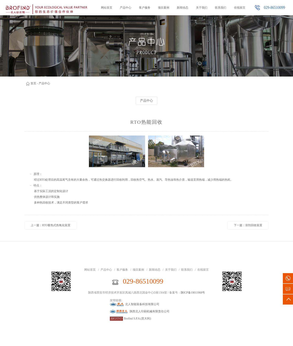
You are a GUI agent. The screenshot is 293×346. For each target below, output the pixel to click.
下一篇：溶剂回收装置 (248, 225)
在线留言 (239, 7)
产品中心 (125, 7)
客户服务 (144, 7)
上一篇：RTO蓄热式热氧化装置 (50, 225)
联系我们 (220, 7)
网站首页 (106, 7)
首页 (33, 83)
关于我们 (201, 7)
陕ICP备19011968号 (193, 292)
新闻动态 (182, 7)
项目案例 (163, 7)
